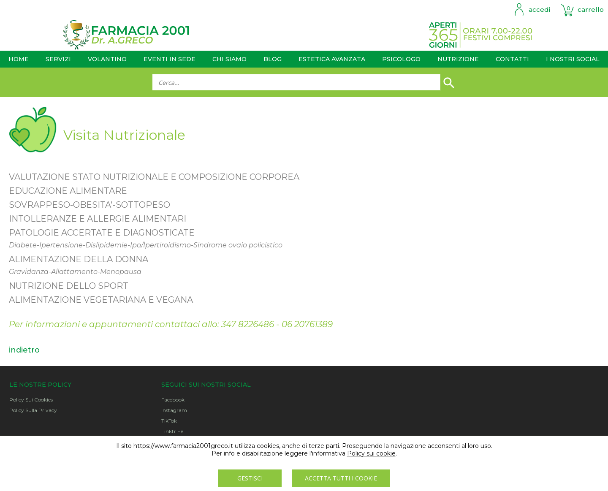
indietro (24, 350)
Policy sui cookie (371, 453)
